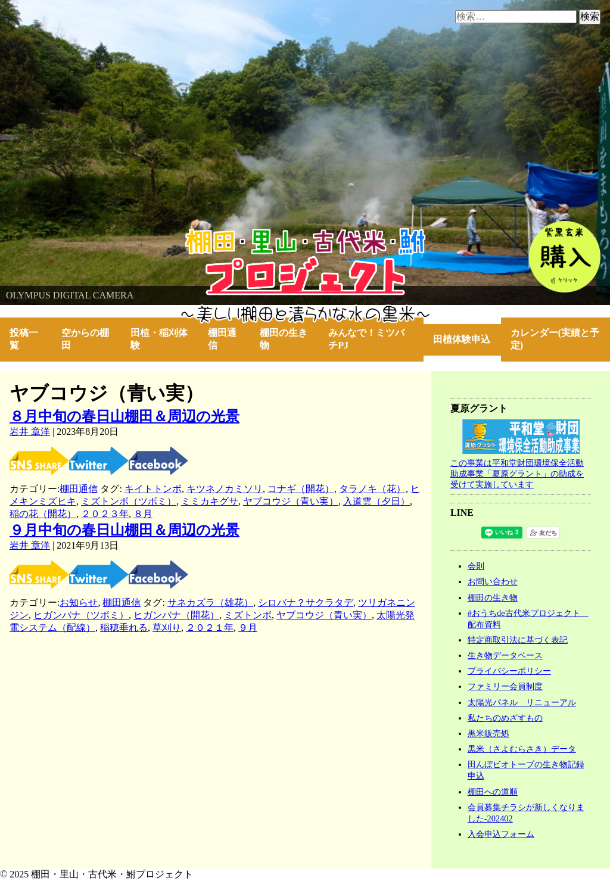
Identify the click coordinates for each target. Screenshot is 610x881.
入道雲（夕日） (376, 501)
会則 (476, 566)
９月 (247, 627)
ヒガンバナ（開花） (176, 615)
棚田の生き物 (283, 339)
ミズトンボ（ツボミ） (128, 501)
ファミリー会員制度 (505, 686)
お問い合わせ (493, 581)
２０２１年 (210, 627)
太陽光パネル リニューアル (522, 702)
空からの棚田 (85, 339)
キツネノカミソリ (224, 489)
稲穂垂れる (124, 627)
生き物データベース (505, 655)
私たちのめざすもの (505, 718)
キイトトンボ (153, 489)
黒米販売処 (488, 733)
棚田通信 (222, 339)
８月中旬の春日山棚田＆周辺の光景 (124, 416)
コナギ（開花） (300, 489)
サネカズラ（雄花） (210, 602)
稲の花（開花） (43, 514)
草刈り (166, 627)
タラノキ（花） (372, 489)
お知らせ (79, 602)
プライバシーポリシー (509, 670)
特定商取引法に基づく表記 (518, 640)
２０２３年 (105, 514)
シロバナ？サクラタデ (305, 602)
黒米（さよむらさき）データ (522, 749)
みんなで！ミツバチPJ (366, 339)
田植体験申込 (466, 339)
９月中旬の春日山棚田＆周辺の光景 (124, 530)
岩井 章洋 (30, 432)
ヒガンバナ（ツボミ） (81, 615)
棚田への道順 (493, 791)
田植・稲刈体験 (159, 339)
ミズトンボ (248, 615)
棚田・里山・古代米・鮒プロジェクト (81, 234)
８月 (142, 514)
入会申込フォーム (501, 834)
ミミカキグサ (209, 501)
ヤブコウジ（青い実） (290, 501)
